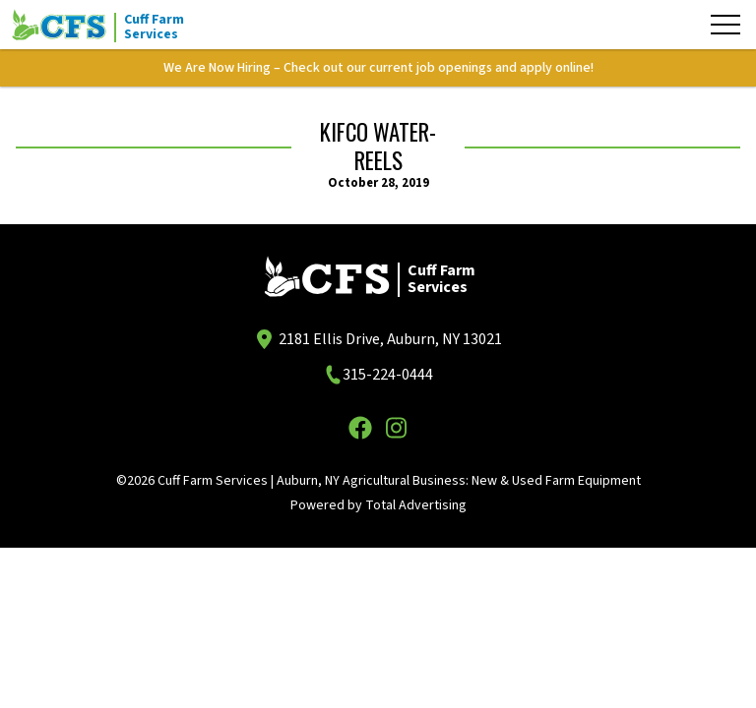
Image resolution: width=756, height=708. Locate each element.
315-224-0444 (388, 374)
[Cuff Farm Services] (110, 24)
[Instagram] (396, 428)
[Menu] (725, 24)
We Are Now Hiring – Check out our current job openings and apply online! (378, 68)
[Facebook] (360, 428)
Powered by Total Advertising (378, 505)
